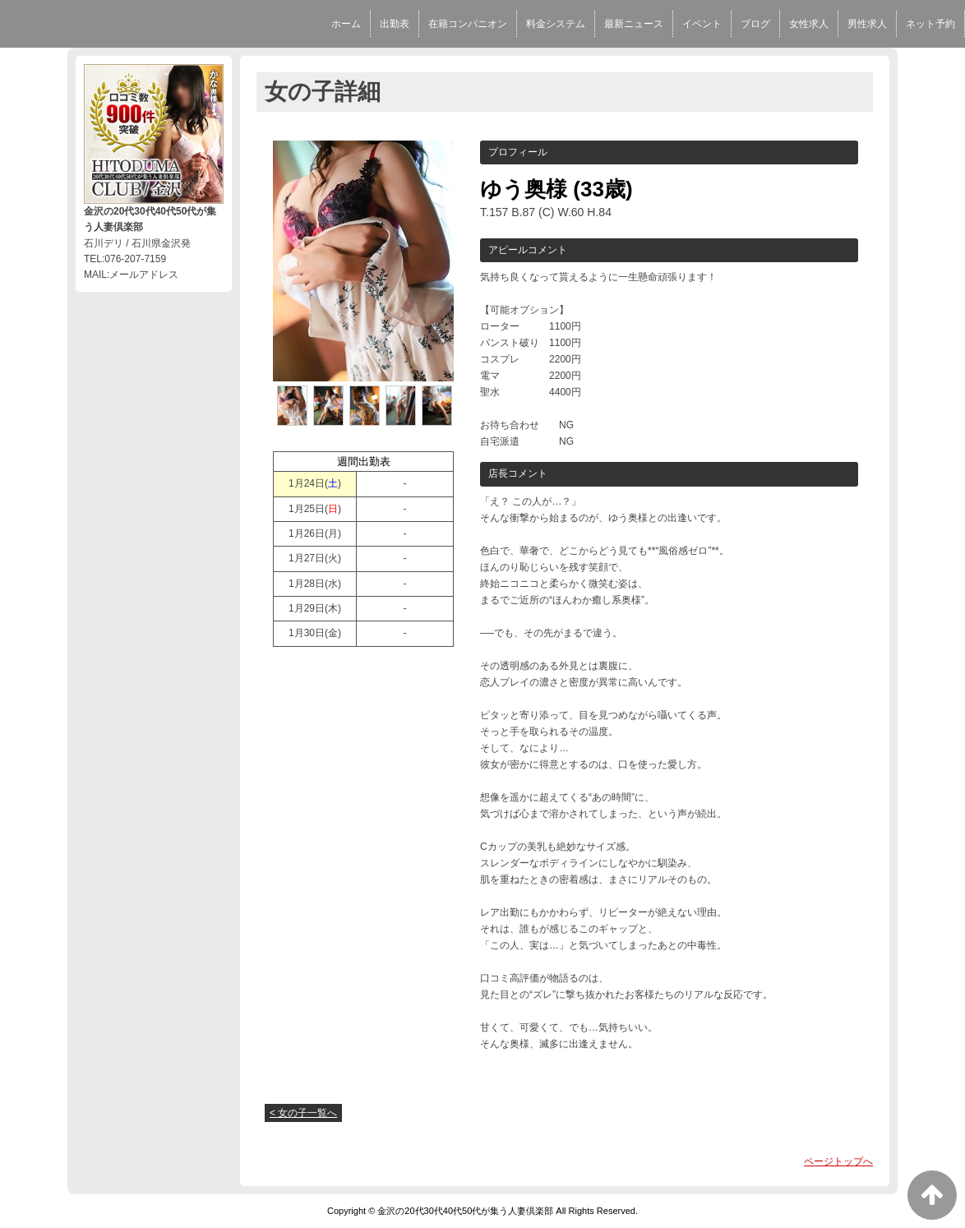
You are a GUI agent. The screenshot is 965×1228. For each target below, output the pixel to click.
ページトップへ (838, 1161)
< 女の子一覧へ (303, 1113)
